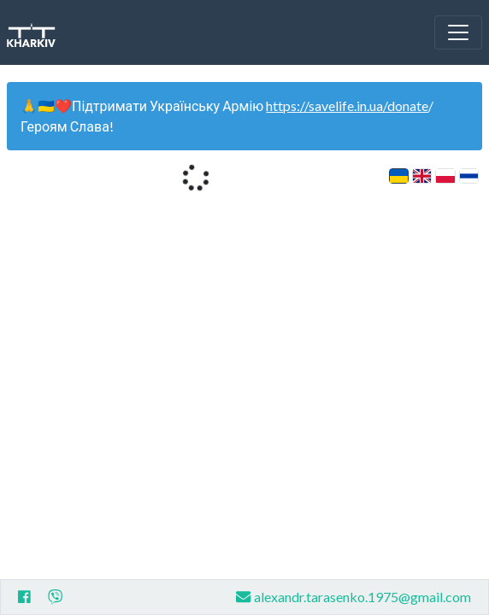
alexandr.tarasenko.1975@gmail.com (353, 597)
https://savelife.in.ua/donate (347, 105)
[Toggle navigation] (458, 32)
